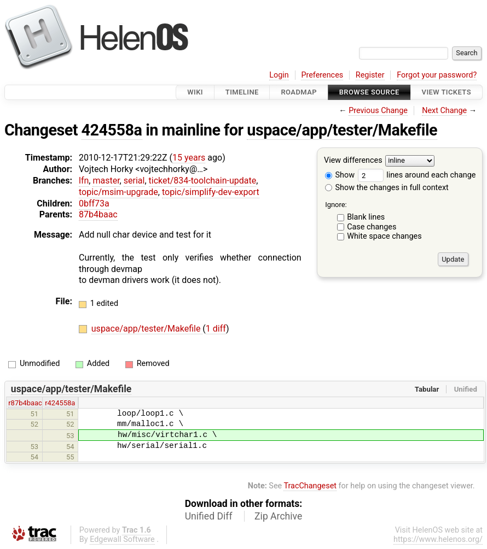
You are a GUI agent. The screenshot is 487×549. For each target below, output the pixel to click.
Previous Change (378, 110)
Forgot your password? (437, 75)
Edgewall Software (122, 539)
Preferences (322, 75)
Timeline (242, 92)
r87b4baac (25, 403)
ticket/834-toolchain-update (203, 180)
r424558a (60, 403)
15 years (188, 157)
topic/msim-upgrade (118, 192)
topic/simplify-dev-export (210, 192)
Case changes (371, 227)
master (105, 180)
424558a (112, 130)
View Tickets (446, 92)
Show (340, 175)
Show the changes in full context (387, 187)
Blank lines (366, 217)
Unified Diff (209, 516)
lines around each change (417, 175)
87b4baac (98, 214)
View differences (353, 161)
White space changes (384, 236)
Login (279, 75)
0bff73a (94, 203)
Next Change (444, 110)
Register (370, 75)
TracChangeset (310, 486)
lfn (84, 180)
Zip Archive (278, 516)
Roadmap (299, 92)
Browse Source (369, 92)
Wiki (195, 92)
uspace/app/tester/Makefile (342, 130)
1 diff (216, 328)
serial (134, 180)
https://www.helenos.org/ (438, 539)
